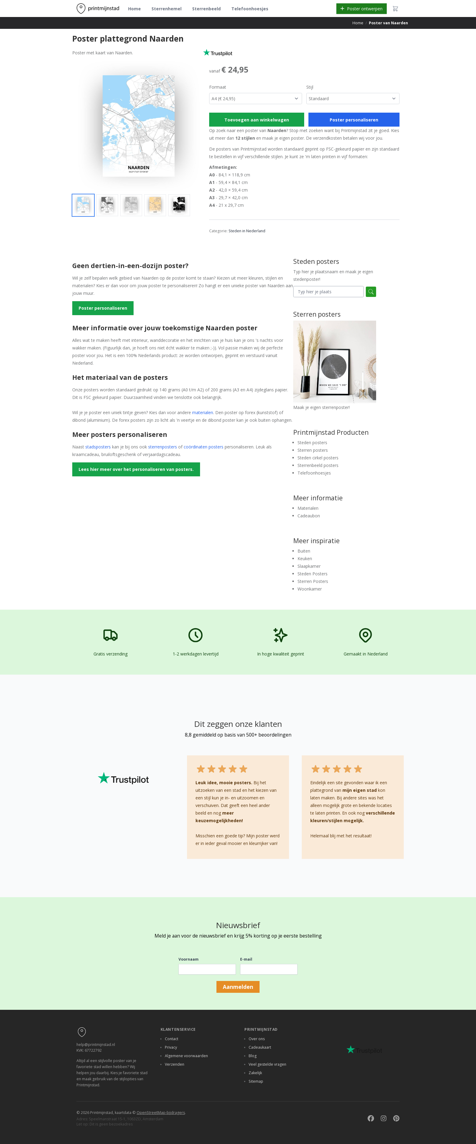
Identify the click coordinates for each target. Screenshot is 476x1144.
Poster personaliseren (354, 120)
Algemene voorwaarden (186, 1055)
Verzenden (174, 1064)
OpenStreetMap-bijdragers (161, 1112)
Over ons (257, 1038)
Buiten (304, 551)
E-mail (246, 959)
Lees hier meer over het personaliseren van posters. (136, 469)
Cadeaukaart (260, 1047)
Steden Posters (313, 574)
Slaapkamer (309, 566)
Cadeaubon (309, 516)
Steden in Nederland (247, 230)
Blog (253, 1055)
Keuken (305, 558)
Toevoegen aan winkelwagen (256, 120)
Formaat (217, 87)
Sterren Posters (313, 581)
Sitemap (256, 1081)
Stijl (309, 87)
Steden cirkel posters (318, 458)
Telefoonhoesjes (249, 9)
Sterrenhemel (166, 9)
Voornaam (188, 959)
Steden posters (312, 442)
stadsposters (98, 447)
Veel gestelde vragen (267, 1064)
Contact (171, 1038)
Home (134, 9)
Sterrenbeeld (206, 9)
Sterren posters (313, 450)
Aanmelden (238, 986)
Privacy (171, 1047)
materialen (202, 412)
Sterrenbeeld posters (318, 465)
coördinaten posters (203, 447)
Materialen (308, 508)
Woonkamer (310, 589)
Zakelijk (255, 1072)
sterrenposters (162, 447)
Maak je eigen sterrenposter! (334, 365)
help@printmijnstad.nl (95, 1044)
